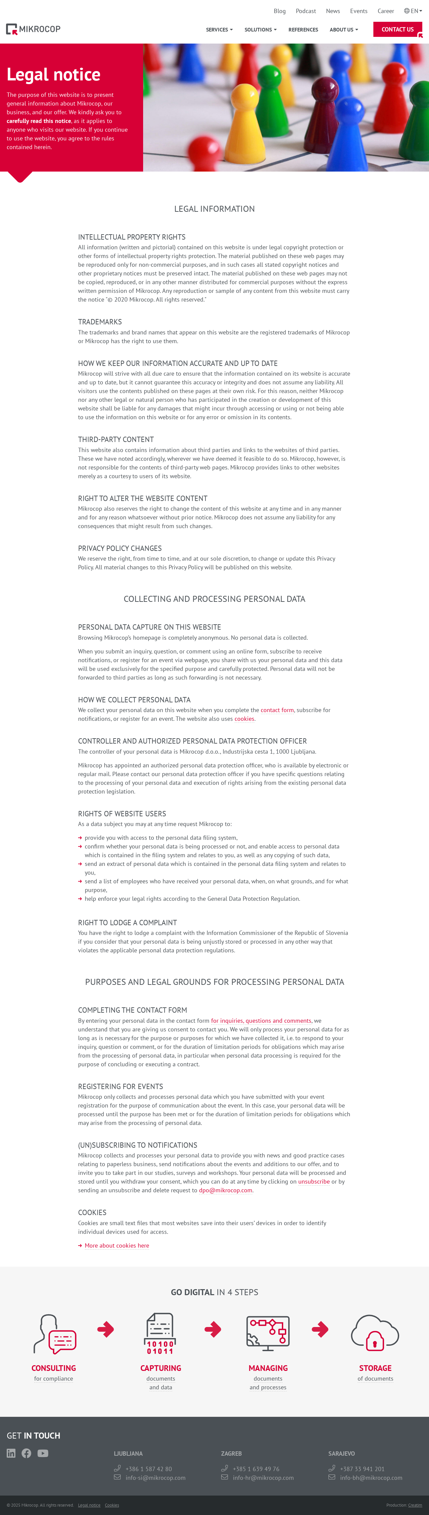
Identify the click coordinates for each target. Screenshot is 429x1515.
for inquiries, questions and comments (261, 1020)
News (333, 11)
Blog (280, 11)
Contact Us (398, 29)
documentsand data (161, 1377)
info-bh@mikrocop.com (371, 1477)
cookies (244, 718)
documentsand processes (268, 1377)
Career (386, 11)
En (414, 11)
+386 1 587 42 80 (149, 1469)
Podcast (306, 11)
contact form (277, 710)
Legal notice (89, 1505)
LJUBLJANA (128, 1453)
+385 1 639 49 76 (256, 1469)
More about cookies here (117, 1245)
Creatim (415, 1505)
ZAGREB (231, 1453)
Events (359, 11)
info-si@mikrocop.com (156, 1477)
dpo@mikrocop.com (225, 1190)
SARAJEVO (341, 1453)
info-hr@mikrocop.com (263, 1477)
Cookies (112, 1505)
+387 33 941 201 (362, 1469)
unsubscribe (314, 1181)
